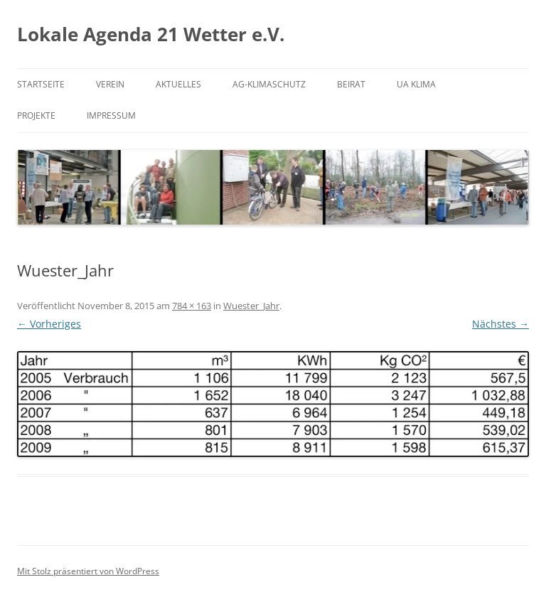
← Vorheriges (49, 323)
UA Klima (416, 84)
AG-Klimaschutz (269, 84)
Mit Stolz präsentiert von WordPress (88, 571)
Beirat (351, 84)
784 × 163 (191, 305)
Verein (110, 84)
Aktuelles (178, 84)
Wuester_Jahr (251, 305)
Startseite (41, 84)
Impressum (111, 115)
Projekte (36, 115)
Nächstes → (500, 323)
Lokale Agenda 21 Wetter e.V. (150, 34)
